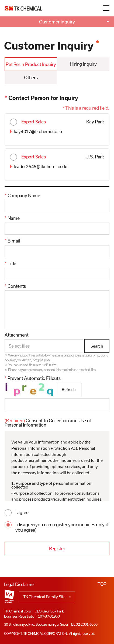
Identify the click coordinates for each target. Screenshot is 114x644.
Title (10, 263)
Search (97, 346)
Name (12, 218)
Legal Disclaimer (19, 584)
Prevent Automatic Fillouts (32, 378)
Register (57, 548)
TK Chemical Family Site (47, 597)
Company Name (22, 195)
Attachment (17, 335)
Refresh (69, 389)
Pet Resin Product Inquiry (31, 64)
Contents (15, 286)
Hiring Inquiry (83, 64)
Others (30, 77)
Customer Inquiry (57, 21)
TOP (102, 584)
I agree (22, 512)
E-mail (12, 241)
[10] (57, 309)
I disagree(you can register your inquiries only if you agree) (61, 525)
